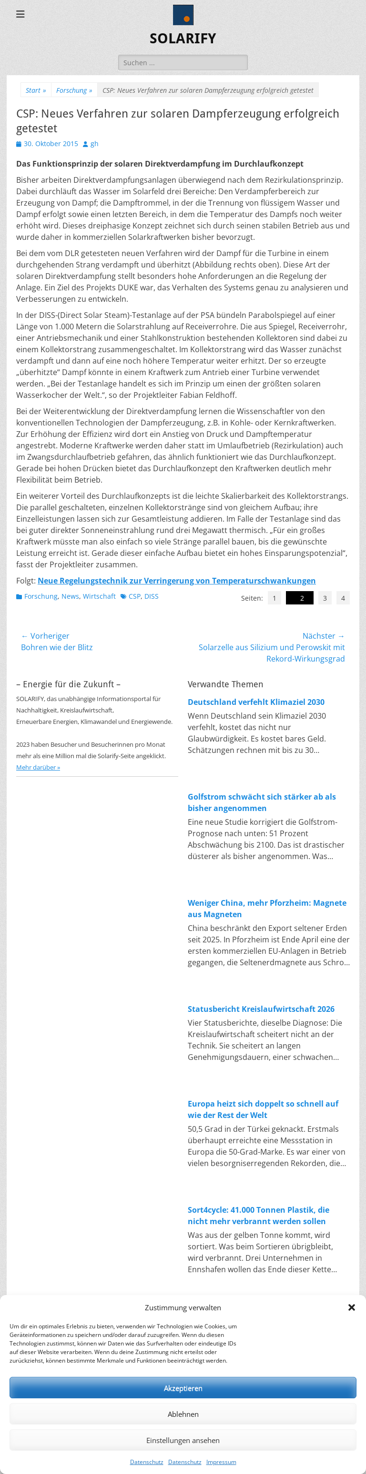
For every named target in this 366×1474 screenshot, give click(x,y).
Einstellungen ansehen (183, 1440)
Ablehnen (183, 1414)
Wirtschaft (99, 596)
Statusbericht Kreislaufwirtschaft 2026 (261, 1009)
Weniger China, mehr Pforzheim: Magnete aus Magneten (267, 909)
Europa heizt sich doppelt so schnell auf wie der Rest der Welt (263, 1109)
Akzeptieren (183, 1388)
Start (36, 90)
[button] (351, 1307)
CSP (135, 596)
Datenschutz (146, 1462)
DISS (151, 596)
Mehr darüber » (38, 767)
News (70, 596)
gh (95, 143)
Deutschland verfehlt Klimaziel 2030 (256, 702)
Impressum (221, 1462)
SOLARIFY (183, 38)
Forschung (74, 90)
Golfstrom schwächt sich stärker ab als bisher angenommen (262, 802)
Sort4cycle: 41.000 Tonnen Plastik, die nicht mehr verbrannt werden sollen (258, 1216)
